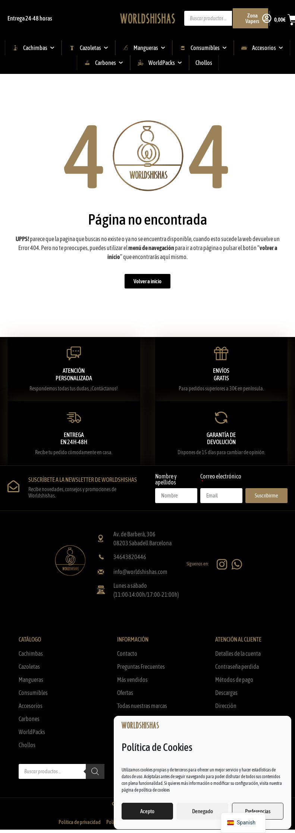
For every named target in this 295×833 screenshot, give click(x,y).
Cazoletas (29, 666)
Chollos (27, 745)
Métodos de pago (234, 679)
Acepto (147, 811)
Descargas (226, 692)
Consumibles (33, 692)
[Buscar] (95, 771)
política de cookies (154, 790)
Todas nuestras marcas (142, 705)
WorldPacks (32, 732)
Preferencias (257, 811)
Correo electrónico (220, 476)
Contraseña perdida (237, 666)
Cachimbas (31, 653)
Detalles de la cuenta (238, 653)
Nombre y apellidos (166, 479)
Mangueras (31, 679)
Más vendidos (132, 679)
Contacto (127, 653)
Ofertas (125, 692)
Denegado (202, 811)
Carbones (29, 718)
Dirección (225, 705)
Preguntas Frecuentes (141, 666)
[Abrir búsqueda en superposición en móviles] (227, 18)
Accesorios (31, 705)
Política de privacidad (80, 822)
